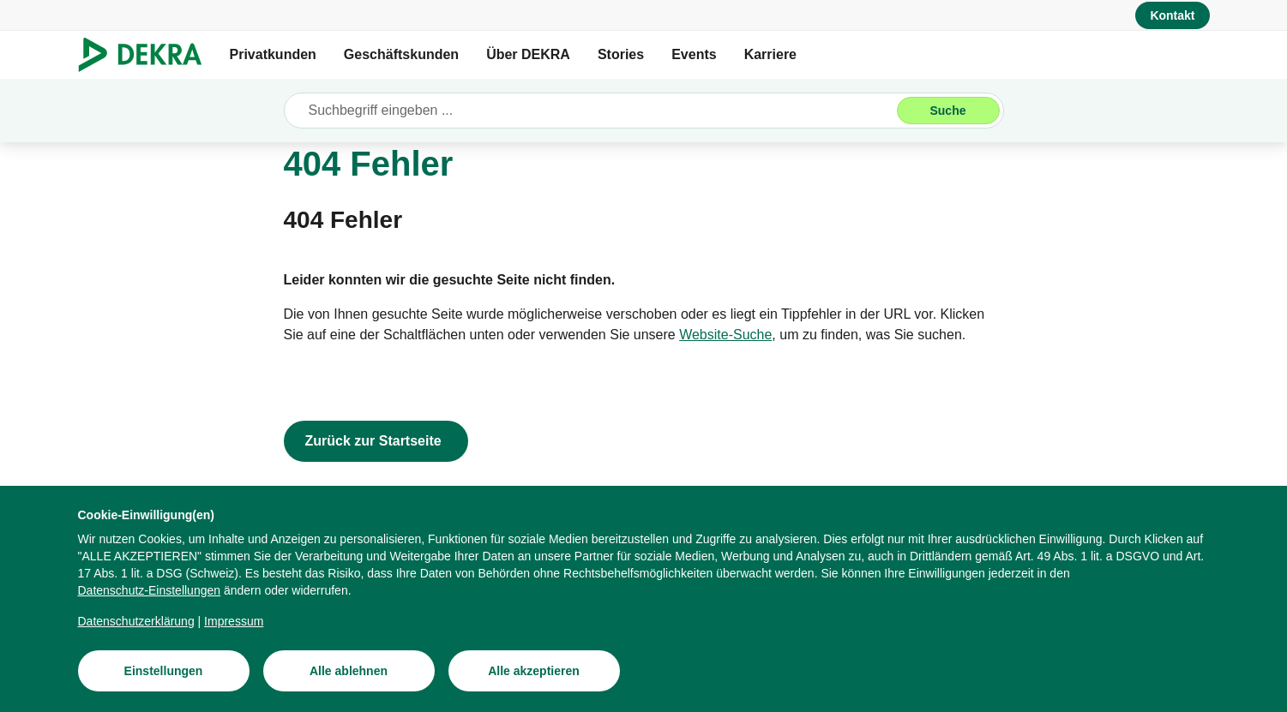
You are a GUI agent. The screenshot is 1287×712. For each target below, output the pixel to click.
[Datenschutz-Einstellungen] (149, 590)
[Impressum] (233, 621)
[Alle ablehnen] (349, 670)
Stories (621, 54)
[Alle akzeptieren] (534, 670)
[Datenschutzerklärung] (136, 621)
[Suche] (948, 110)
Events (693, 54)
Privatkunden (273, 54)
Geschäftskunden (401, 54)
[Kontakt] (1172, 15)
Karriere (770, 54)
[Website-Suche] (725, 335)
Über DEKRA (528, 54)
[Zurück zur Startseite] (376, 441)
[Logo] (147, 55)
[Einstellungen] (164, 670)
